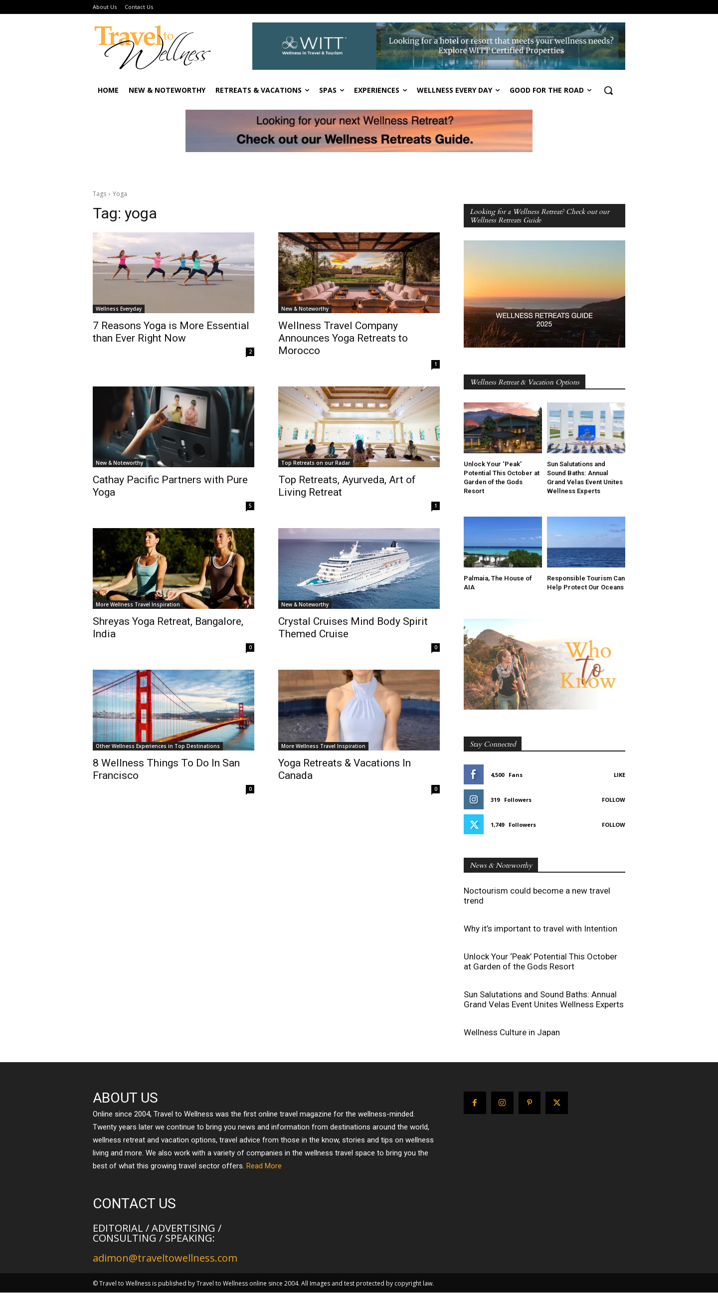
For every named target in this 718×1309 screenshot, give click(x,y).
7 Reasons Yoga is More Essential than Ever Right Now (171, 332)
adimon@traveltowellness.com (165, 1258)
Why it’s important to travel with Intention (540, 929)
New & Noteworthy (305, 308)
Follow (613, 799)
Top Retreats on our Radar (315, 462)
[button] (608, 90)
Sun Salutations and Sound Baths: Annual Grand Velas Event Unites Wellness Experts (544, 999)
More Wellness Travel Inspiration (138, 604)
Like (619, 774)
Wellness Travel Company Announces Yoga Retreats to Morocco (343, 338)
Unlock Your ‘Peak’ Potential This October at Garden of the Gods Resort (540, 961)
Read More (264, 1165)
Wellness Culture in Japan (512, 1032)
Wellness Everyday (119, 308)
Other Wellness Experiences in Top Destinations (158, 746)
